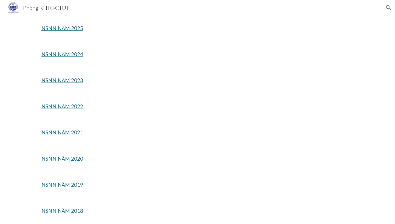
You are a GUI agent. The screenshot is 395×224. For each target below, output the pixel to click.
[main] (75, 28)
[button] (388, 7)
